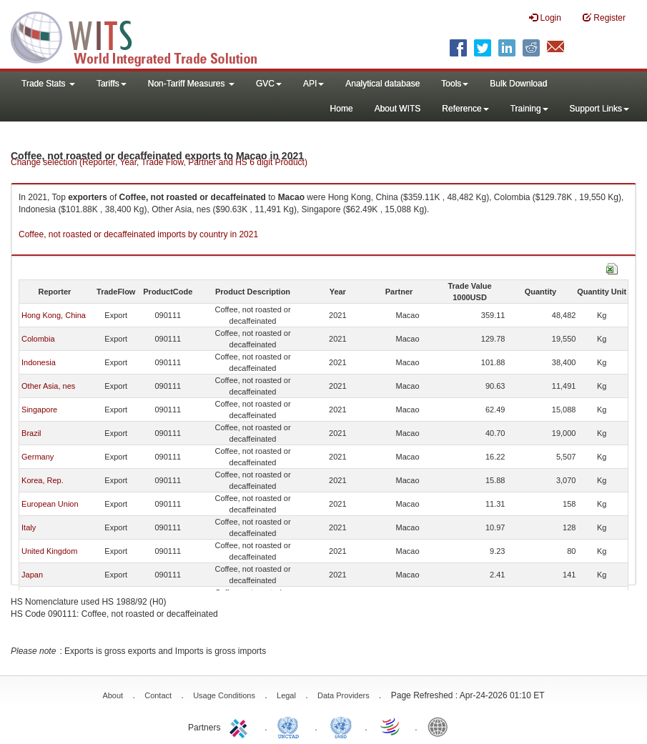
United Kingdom (49, 551)
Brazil (31, 433)
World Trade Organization (391, 726)
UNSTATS (341, 726)
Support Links (599, 109)
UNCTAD (291, 726)
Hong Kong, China (53, 315)
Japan (32, 574)
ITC (241, 726)
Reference (465, 109)
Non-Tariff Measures (191, 84)
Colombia (37, 338)
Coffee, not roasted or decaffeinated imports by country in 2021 (138, 234)
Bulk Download (518, 84)
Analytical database (382, 84)
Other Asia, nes (48, 386)
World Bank (441, 726)
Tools (454, 84)
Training (529, 109)
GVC (269, 84)
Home (341, 109)
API (313, 84)
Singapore (39, 409)
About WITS (398, 109)
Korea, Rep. (42, 480)
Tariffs (112, 84)
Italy (28, 527)
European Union (50, 504)
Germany (37, 456)
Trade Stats (48, 84)
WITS (143, 35)
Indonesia (38, 362)
